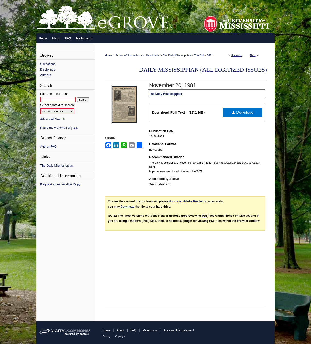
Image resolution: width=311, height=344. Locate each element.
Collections (48, 64)
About (120, 330)
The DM (199, 55)
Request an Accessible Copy (60, 184)
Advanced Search (52, 119)
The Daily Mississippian (177, 55)
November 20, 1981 (172, 85)
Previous (236, 55)
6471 (210, 55)
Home (108, 55)
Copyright (120, 336)
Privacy (107, 336)
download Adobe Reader (186, 201)
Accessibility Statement (179, 330)
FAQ (133, 330)
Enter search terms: (54, 94)
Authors (45, 75)
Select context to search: (57, 105)
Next (253, 55)
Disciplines (47, 69)
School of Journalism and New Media (137, 55)
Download (243, 112)
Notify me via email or (59, 127)
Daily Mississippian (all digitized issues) (203, 69)
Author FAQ (48, 146)
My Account (150, 330)
